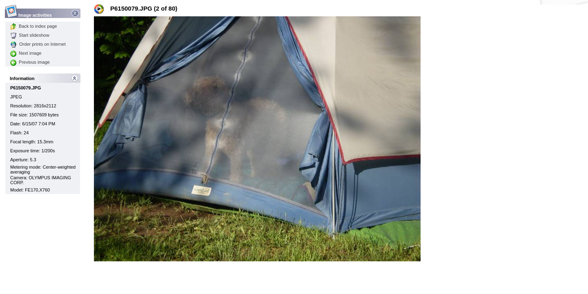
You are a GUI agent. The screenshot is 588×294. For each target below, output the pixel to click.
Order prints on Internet (38, 44)
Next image (26, 53)
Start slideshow (29, 35)
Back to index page (33, 26)
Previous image (30, 62)
